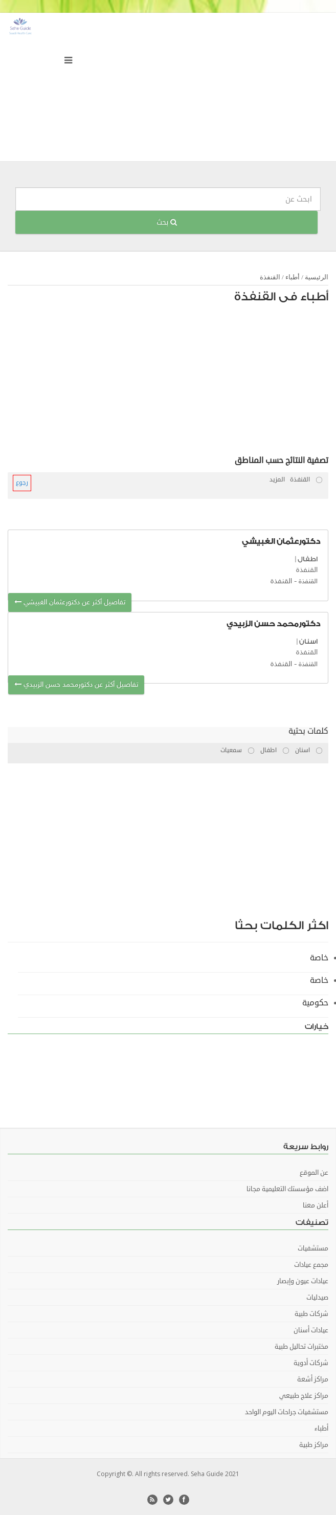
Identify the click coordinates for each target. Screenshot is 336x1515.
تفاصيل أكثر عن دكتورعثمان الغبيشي (69, 602)
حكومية (315, 1002)
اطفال (308, 559)
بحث (166, 222)
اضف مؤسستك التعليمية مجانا (287, 1189)
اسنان (308, 641)
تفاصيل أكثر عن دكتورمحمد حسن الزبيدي (76, 684)
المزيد (277, 479)
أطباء (292, 277)
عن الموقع (314, 1172)
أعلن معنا (315, 1205)
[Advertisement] (196, 382)
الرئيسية (316, 277)
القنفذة (270, 277)
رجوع (22, 482)
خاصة (319, 957)
